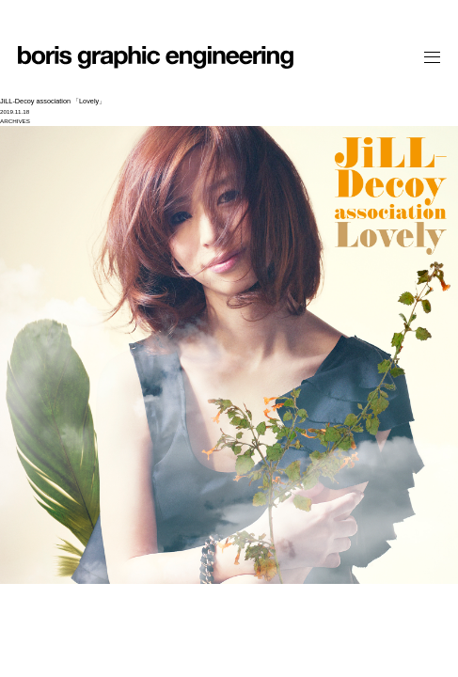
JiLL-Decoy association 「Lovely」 (52, 101)
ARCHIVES (15, 121)
